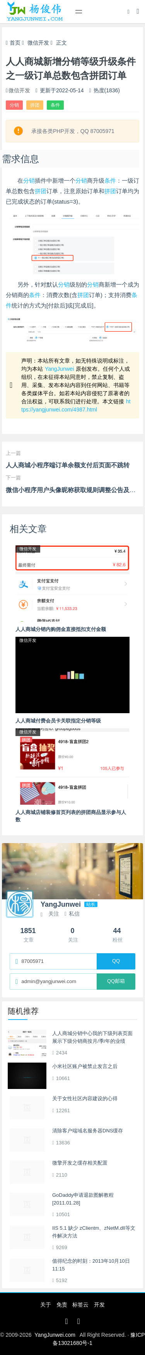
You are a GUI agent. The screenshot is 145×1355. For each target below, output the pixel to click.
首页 (13, 43)
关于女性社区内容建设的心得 (85, 1098)
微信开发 (38, 43)
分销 (14, 105)
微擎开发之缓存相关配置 (79, 1163)
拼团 (34, 105)
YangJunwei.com (54, 1335)
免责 (61, 1304)
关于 (45, 1304)
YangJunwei (59, 369)
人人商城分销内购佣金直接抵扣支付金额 (60, 629)
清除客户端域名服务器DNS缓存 (87, 1131)
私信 (72, 914)
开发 (99, 1304)
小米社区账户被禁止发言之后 (85, 1066)
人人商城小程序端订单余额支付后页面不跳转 (68, 465)
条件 (55, 105)
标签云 (80, 1304)
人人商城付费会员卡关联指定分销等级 (58, 721)
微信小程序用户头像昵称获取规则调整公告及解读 (74, 490)
